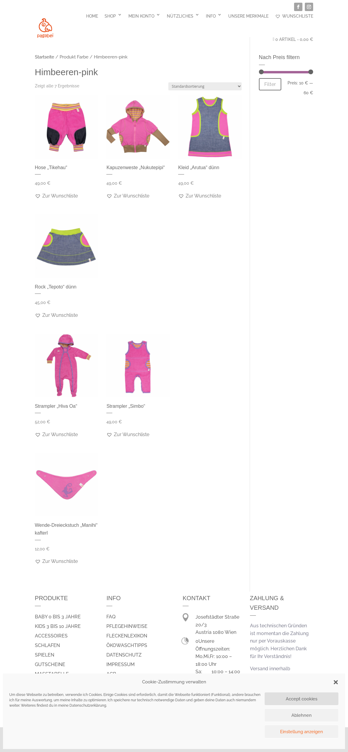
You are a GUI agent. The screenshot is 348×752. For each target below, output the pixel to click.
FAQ (111, 617)
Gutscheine (50, 664)
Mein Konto (141, 16)
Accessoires (51, 636)
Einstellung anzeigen (301, 731)
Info (211, 16)
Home (92, 16)
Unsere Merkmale (248, 16)
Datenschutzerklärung (87, 705)
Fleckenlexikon (126, 636)
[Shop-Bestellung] (205, 86)
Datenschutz (124, 655)
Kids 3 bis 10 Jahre (58, 626)
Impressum (120, 664)
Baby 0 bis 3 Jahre (58, 617)
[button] (336, 682)
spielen (44, 655)
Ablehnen (301, 715)
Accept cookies (301, 699)
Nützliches (180, 16)
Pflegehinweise (126, 626)
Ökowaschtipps (126, 645)
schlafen (47, 645)
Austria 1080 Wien (215, 632)
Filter (270, 84)
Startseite (44, 56)
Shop (110, 16)
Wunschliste (294, 16)
